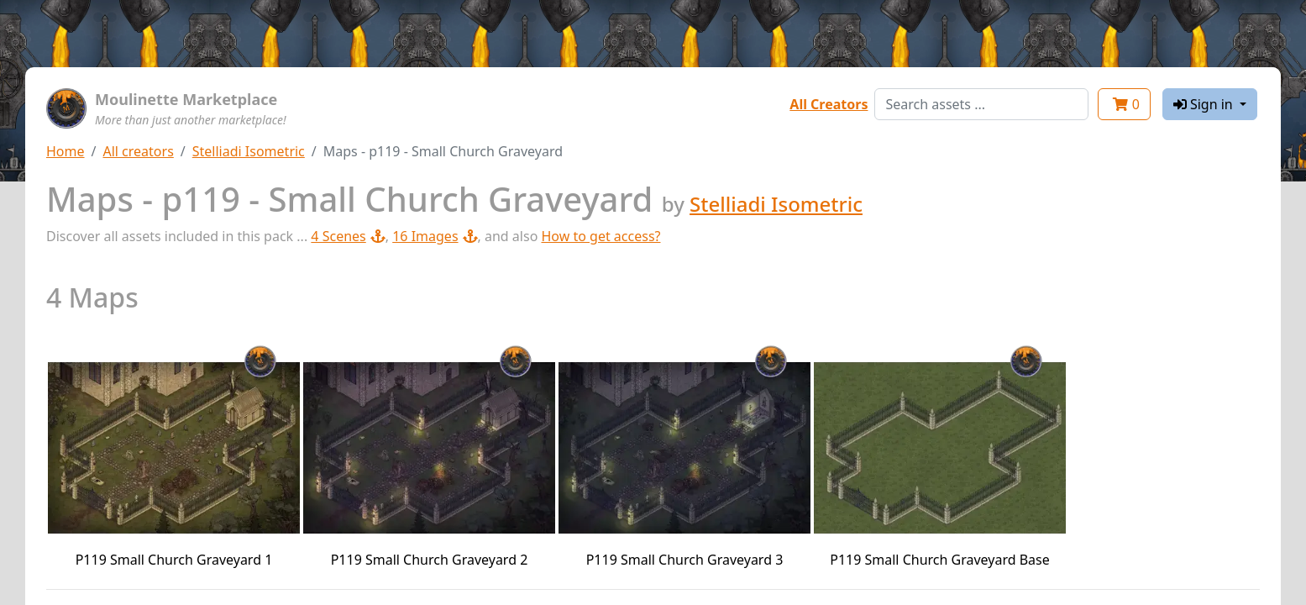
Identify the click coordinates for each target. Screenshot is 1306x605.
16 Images (434, 236)
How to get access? (600, 236)
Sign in (1204, 104)
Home (65, 151)
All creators (137, 151)
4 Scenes (348, 236)
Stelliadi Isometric (248, 151)
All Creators (828, 104)
